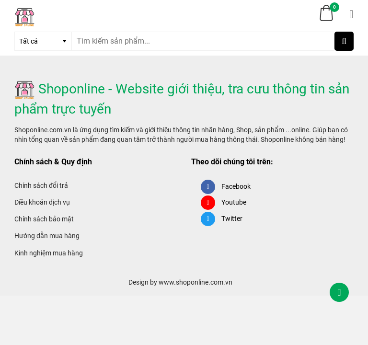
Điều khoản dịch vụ (42, 202)
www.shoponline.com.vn (195, 282)
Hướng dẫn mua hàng (47, 236)
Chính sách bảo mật (44, 219)
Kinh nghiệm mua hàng (48, 253)
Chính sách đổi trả (41, 185)
